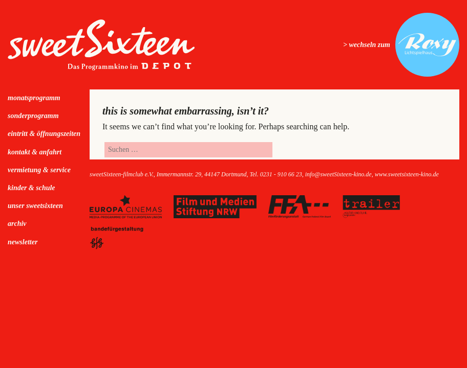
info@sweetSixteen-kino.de (338, 174)
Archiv (17, 223)
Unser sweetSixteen (35, 206)
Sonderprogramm (33, 116)
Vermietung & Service (39, 170)
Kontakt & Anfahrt (34, 152)
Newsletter (22, 242)
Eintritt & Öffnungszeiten (44, 133)
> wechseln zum (366, 45)
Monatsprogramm (34, 98)
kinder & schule (31, 188)
